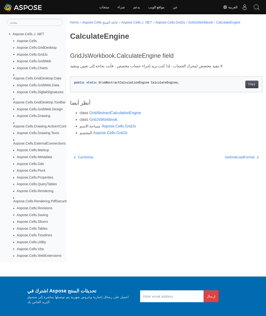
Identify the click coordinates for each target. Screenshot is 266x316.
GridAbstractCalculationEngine (115, 113)
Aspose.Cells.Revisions (34, 208)
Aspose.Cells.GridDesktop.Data (37, 78)
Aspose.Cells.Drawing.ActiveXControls (42, 126)
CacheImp (83, 157)
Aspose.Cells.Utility (31, 242)
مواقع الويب (156, 7)
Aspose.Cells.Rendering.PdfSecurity (40, 201)
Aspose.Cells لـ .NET (28, 34)
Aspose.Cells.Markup (33, 150)
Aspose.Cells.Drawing (33, 116)
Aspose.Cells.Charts (32, 68)
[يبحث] (35, 22)
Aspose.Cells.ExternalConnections (39, 143)
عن (175, 7)
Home (74, 22)
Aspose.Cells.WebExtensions (39, 256)
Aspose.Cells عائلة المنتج (100, 22)
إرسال (211, 296)
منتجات (104, 7)
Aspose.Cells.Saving (32, 215)
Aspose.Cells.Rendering (35, 191)
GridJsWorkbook (200, 22)
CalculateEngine (228, 22)
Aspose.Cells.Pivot (31, 170)
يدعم (136, 7)
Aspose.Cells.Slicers (32, 222)
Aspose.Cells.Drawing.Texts (38, 133)
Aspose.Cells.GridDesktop (37, 47)
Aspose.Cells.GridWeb (34, 61)
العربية (230, 7)
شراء (121, 7)
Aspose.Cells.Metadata (34, 157)
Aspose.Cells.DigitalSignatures (40, 92)
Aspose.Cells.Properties (35, 177)
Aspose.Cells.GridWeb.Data (38, 85)
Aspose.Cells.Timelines (34, 235)
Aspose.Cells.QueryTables (37, 184)
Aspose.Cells (27, 41)
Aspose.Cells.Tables (32, 228)
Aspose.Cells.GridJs (32, 54)
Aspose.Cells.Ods (30, 164)
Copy (238, 84)
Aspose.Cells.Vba (30, 249)
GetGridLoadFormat (228, 157)
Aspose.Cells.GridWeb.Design (40, 109)
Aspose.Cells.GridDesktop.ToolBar (39, 102)
